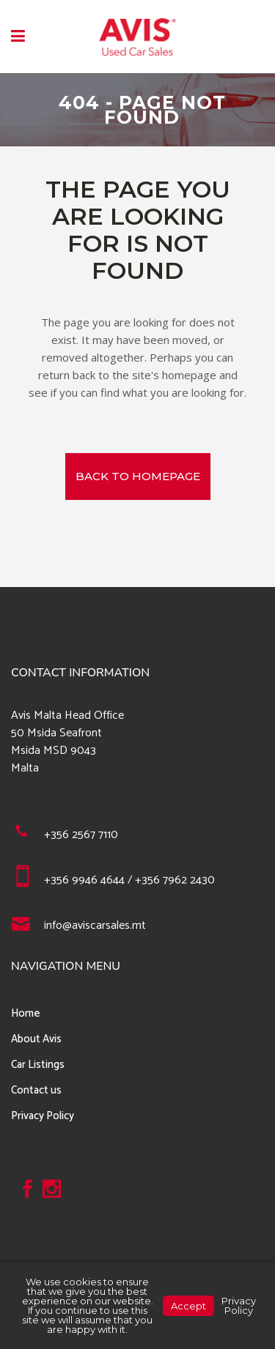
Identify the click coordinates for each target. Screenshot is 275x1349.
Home (25, 1013)
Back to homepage (138, 476)
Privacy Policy (42, 1116)
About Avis (36, 1039)
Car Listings (38, 1064)
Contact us (36, 1090)
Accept (188, 1306)
